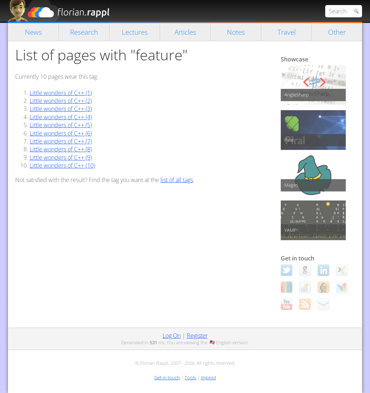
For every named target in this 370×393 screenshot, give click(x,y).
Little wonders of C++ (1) (61, 93)
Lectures (135, 32)
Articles (185, 32)
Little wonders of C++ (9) (61, 157)
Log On (172, 336)
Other (337, 32)
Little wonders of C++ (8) (61, 149)
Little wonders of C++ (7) (61, 141)
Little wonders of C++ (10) (62, 165)
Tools (190, 377)
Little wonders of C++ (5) (61, 125)
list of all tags (176, 180)
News (33, 32)
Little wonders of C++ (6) (61, 133)
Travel (287, 32)
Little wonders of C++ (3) (61, 109)
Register (197, 336)
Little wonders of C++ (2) (61, 101)
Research (84, 32)
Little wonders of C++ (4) (61, 117)
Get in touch (167, 377)
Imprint (208, 377)
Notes (236, 32)
